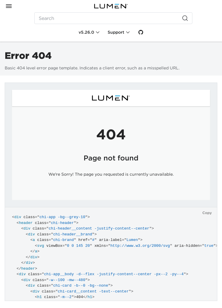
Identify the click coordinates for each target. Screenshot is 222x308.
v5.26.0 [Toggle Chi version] (86, 32)
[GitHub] (141, 32)
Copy (207, 213)
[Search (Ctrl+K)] (113, 18)
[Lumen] (111, 6)
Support (116, 32)
